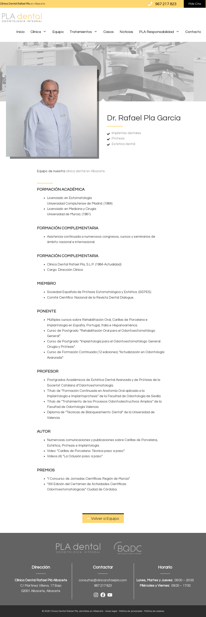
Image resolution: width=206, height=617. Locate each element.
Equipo (58, 32)
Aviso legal (111, 611)
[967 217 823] (150, 4)
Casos (108, 32)
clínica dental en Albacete (85, 171)
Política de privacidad (130, 611)
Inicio (20, 32)
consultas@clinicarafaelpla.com (103, 580)
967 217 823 (165, 4)
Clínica (40, 32)
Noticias (126, 32)
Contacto (193, 32)
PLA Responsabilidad (160, 32)
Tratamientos (85, 32)
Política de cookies (154, 611)
